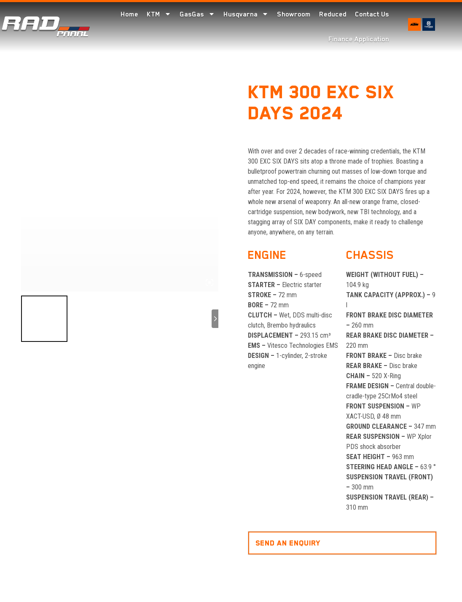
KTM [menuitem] (159, 15)
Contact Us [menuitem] (372, 14)
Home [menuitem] (129, 14)
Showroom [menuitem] (294, 14)
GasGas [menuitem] (197, 15)
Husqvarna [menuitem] (246, 15)
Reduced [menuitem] (332, 14)
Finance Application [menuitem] (358, 39)
